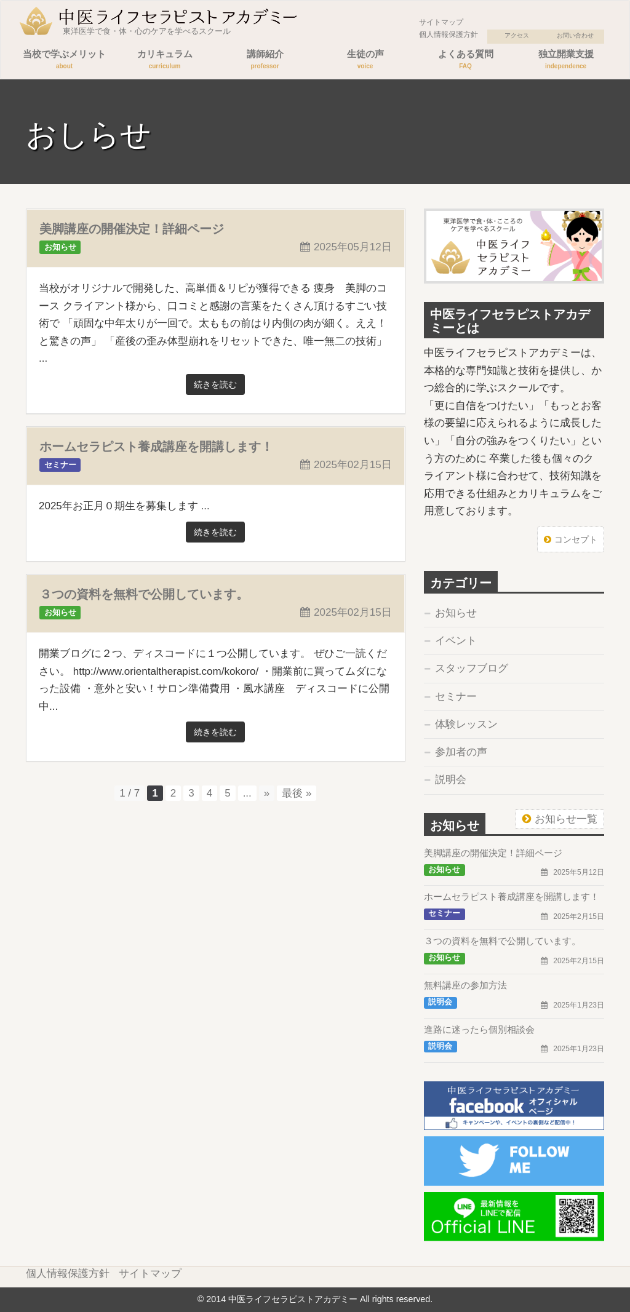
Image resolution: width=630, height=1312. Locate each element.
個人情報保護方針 (448, 34)
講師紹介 (265, 61)
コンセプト (575, 539)
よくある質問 (465, 61)
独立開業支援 (566, 61)
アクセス (516, 35)
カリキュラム (164, 61)
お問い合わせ (575, 35)
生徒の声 (365, 61)
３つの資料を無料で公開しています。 (144, 594)
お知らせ (456, 613)
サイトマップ (441, 22)
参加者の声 (461, 752)
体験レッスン (466, 724)
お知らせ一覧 (566, 819)
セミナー (456, 696)
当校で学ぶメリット (64, 61)
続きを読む (215, 384)
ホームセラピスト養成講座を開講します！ (156, 446)
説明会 (450, 779)
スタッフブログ (471, 668)
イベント (456, 640)
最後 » (296, 793)
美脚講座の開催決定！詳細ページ (131, 229)
